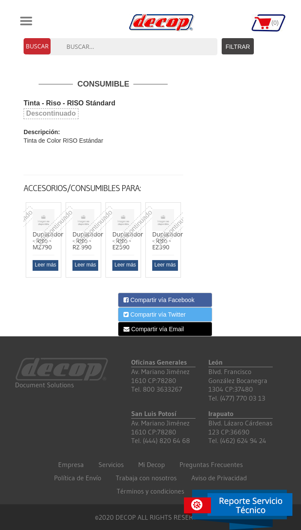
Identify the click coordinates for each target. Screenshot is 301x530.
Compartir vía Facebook (158, 299)
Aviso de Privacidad (219, 477)
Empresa (71, 464)
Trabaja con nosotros (146, 477)
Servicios (111, 464)
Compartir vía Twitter (154, 314)
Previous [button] (17, 243)
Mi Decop (151, 464)
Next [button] (189, 243)
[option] (43, 240)
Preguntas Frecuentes (211, 464)
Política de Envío (77, 477)
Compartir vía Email (153, 329)
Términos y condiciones (150, 491)
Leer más (45, 265)
